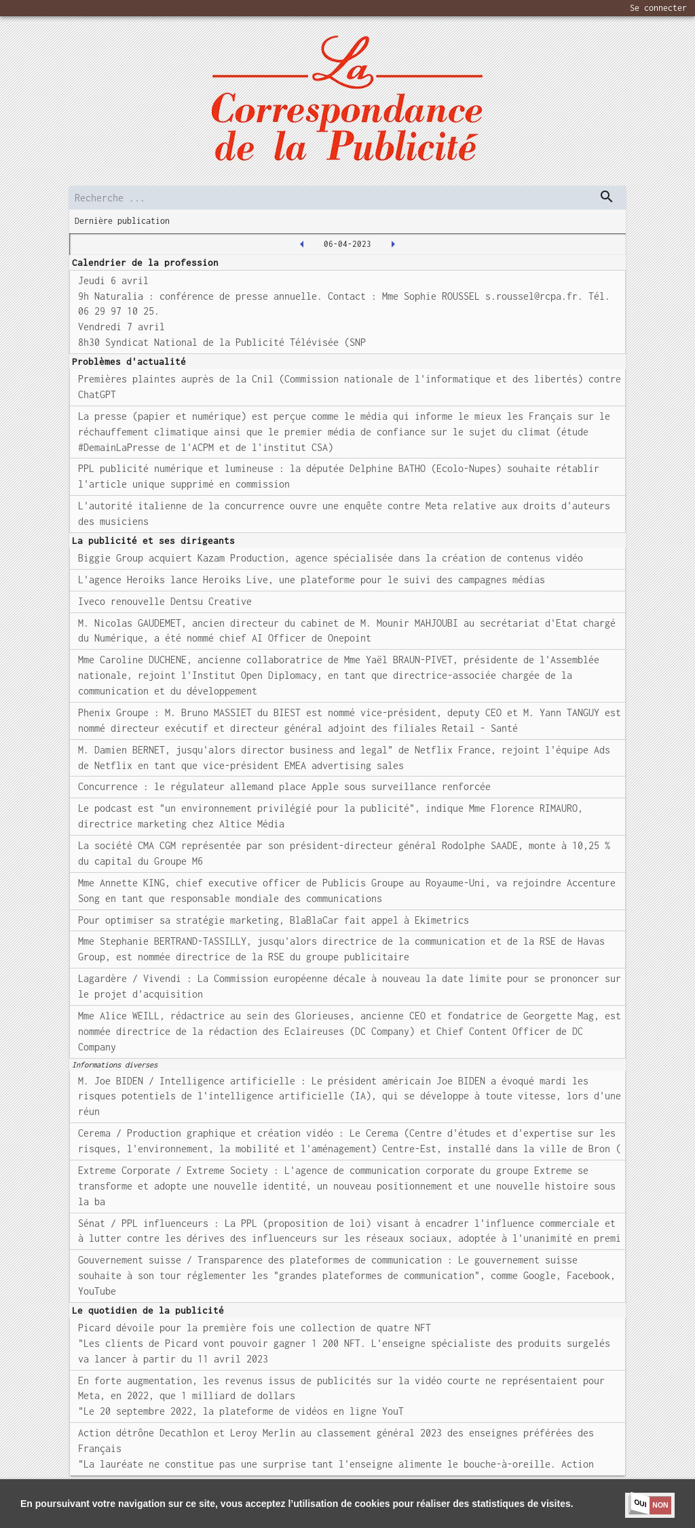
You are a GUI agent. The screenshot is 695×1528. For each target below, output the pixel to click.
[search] (347, 198)
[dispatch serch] (607, 197)
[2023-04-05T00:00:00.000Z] (302, 244)
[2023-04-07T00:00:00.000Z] (393, 244)
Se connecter (658, 8)
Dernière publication (122, 221)
